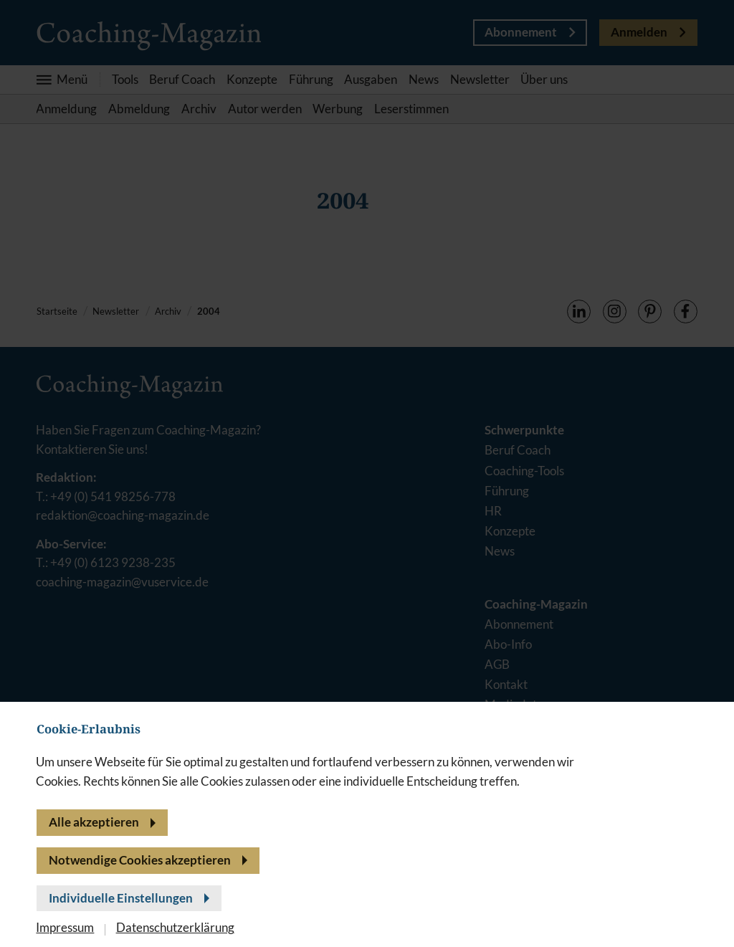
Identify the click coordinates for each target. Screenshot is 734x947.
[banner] (367, 473)
